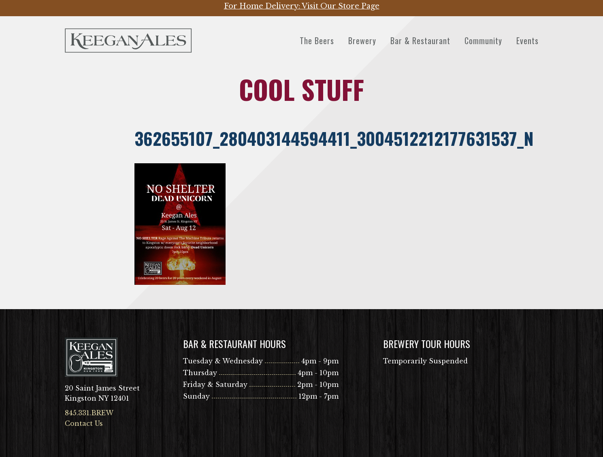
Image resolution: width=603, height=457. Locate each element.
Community (483, 40)
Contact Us (84, 423)
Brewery (362, 40)
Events (527, 40)
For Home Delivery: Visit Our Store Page (301, 6)
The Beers (317, 40)
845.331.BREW (89, 413)
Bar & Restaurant (420, 40)
